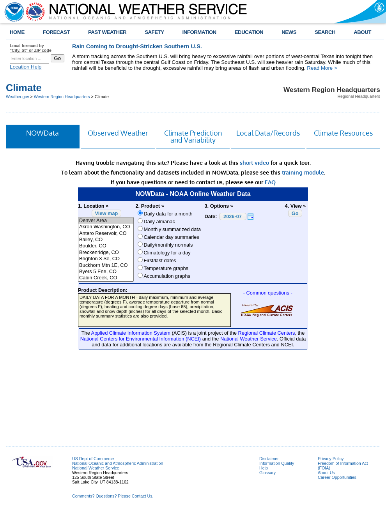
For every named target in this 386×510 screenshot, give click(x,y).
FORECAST (56, 32)
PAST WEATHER (107, 32)
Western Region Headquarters (62, 96)
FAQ (270, 182)
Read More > (322, 68)
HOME (17, 32)
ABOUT (362, 32)
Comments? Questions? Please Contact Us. (112, 496)
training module (303, 172)
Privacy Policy (331, 458)
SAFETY (154, 32)
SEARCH (325, 32)
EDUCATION (249, 32)
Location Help (26, 67)
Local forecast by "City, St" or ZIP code (30, 48)
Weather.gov (17, 96)
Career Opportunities (337, 477)
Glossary (267, 472)
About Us (326, 472)
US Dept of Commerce (93, 458)
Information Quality (276, 463)
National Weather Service (95, 468)
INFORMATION (199, 32)
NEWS (289, 32)
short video (254, 162)
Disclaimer (269, 458)
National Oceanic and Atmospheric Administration (117, 463)
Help (263, 468)
